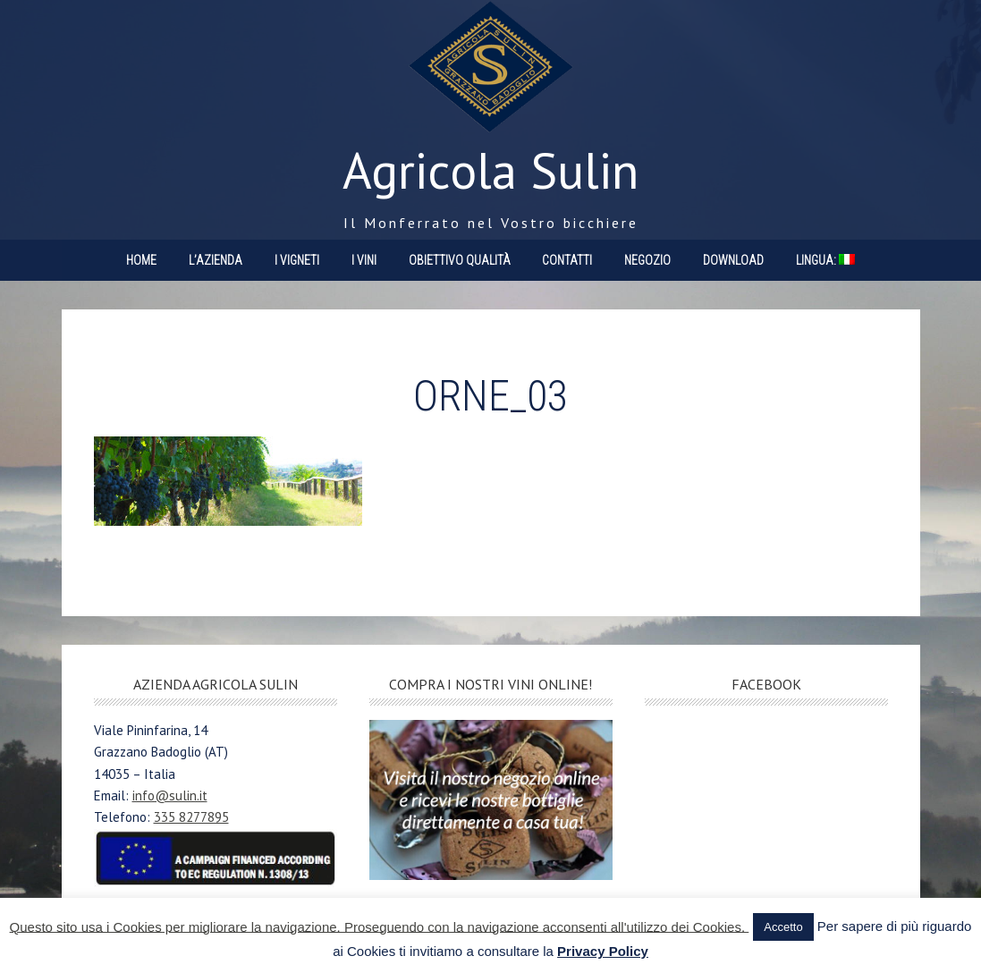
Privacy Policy (602, 951)
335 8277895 (191, 816)
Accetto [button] (783, 927)
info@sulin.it (169, 795)
